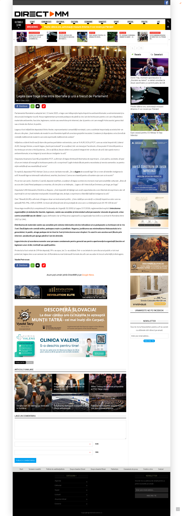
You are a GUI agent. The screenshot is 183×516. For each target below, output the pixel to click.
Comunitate (34, 33)
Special (62, 33)
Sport (92, 33)
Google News (88, 275)
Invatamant (155, 33)
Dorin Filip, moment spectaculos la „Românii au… (36, 37)
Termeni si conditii (35, 469)
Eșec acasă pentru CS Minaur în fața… (97, 36)
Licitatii (57, 494)
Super (57, 490)
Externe (58, 504)
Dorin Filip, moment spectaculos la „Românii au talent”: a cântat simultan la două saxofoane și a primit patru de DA (148, 80)
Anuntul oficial (60, 499)
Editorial (58, 485)
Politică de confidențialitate (55, 469)
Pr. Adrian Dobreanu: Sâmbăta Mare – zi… (127, 36)
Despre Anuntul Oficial (98, 469)
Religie (122, 33)
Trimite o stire (148, 469)
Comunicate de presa (131, 469)
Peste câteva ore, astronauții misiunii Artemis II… (66, 37)
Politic (30, 362)
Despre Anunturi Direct (77, 469)
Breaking (32, 27)
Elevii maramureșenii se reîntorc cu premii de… (158, 37)
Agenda (58, 481)
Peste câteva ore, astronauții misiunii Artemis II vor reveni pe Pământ (147, 107)
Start (21, 469)
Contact (161, 469)
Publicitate (114, 469)
